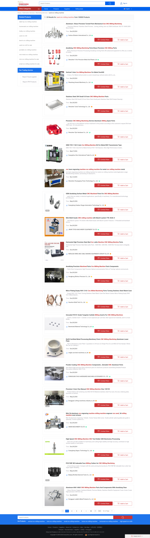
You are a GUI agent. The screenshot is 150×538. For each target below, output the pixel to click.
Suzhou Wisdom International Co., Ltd (79, 35)
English (127, 9)
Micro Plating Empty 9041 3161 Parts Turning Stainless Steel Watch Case (99, 291)
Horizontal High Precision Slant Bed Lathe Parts (94, 242)
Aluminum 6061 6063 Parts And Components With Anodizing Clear (96, 487)
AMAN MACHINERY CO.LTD (76, 427)
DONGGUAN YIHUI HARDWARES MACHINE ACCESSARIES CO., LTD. (88, 376)
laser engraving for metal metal (95, 169)
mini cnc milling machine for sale (29, 59)
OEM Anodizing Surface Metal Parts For (92, 194)
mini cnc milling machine (56, 521)
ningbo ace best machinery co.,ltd (78, 352)
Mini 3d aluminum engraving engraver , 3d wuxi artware (96, 414)
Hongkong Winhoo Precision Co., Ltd (79, 276)
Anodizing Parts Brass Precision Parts (91, 48)
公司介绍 (93, 527)
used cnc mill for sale (25, 45)
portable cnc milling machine (27, 50)
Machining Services (41, 13)
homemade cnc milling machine (28, 26)
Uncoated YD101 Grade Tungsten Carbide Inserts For (94, 315)
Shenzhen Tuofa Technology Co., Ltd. (79, 106)
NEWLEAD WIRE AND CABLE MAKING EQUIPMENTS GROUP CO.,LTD (88, 254)
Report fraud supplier (29, 77)
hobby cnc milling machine (27, 31)
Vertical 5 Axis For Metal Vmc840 (85, 72)
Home (46, 9)
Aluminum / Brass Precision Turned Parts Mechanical (94, 24)
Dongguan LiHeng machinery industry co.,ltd (81, 400)
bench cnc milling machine (27, 40)
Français (61, 529)
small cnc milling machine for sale (29, 64)
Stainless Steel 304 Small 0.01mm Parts (87, 96)
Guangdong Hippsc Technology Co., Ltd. (80, 450)
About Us (68, 527)
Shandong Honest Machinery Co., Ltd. (79, 82)
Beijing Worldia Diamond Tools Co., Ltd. (80, 475)
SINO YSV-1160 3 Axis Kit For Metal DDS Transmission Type (94, 145)
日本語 (82, 529)
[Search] (112, 511)
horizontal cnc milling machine (111, 521)
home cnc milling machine (91, 521)
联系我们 (99, 527)
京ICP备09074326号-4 (92, 535)
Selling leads (79, 9)
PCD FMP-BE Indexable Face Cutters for (90, 463)
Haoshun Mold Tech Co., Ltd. (77, 302)
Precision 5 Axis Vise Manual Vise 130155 (88, 389)
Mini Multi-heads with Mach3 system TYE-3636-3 (90, 218)
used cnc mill (23, 36)
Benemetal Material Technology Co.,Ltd (80, 326)
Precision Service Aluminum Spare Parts (90, 121)
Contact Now (103, 40)
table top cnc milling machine (28, 22)
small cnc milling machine (73, 521)
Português (88, 529)
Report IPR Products (29, 82)
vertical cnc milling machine (38, 521)
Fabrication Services (28, 13)
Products (56, 9)
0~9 (103, 532)
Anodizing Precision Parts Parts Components (92, 266)
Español (76, 529)
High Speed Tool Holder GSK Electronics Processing (93, 439)
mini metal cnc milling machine (28, 54)
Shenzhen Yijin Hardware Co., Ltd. (78, 132)
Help (81, 527)
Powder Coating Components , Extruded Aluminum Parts (94, 365)
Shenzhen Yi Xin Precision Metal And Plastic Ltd (82, 59)
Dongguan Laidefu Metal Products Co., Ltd (81, 499)
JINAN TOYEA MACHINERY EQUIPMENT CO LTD (82, 229)
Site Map (86, 527)
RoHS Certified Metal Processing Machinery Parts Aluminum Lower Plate (97, 340)
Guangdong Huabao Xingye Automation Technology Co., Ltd (86, 205)
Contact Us (76, 527)
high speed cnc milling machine (131, 521)
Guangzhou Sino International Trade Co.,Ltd (81, 155)
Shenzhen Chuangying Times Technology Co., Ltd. (83, 181)
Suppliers (67, 9)
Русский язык (69, 529)
